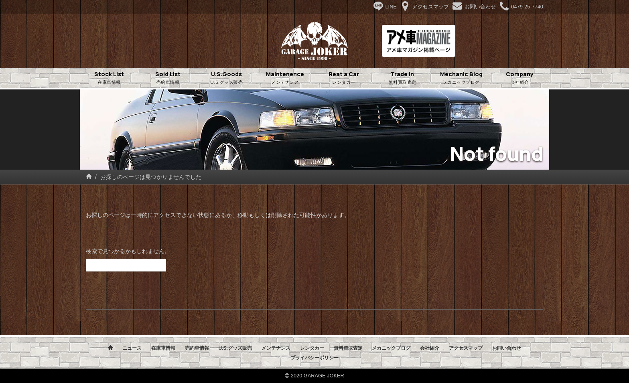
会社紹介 (429, 348)
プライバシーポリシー (314, 358)
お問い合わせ (506, 348)
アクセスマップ (466, 348)
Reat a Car (343, 78)
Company (520, 78)
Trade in (402, 78)
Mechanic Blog (461, 78)
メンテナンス (276, 348)
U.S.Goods (226, 78)
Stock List (109, 78)
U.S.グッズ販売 (235, 348)
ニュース (132, 348)
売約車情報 (197, 348)
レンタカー (312, 348)
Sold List (167, 78)
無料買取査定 (348, 348)
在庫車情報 (163, 348)
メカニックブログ (391, 348)
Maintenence (285, 78)
